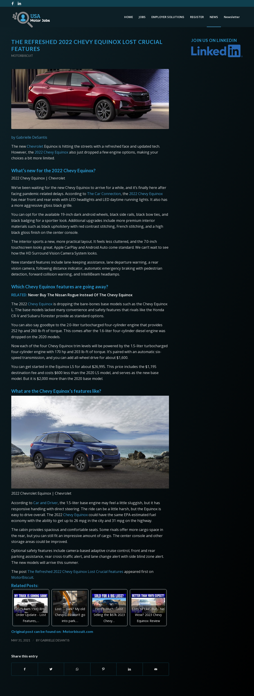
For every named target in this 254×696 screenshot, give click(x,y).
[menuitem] (128, 17)
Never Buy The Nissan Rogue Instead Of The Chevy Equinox (80, 294)
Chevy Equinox (40, 303)
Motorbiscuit (22, 55)
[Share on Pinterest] (103, 669)
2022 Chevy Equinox (51, 152)
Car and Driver (45, 502)
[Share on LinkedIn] (130, 669)
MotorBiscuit (22, 577)
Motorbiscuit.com (78, 631)
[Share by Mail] (156, 669)
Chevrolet (35, 146)
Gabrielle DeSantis (55, 640)
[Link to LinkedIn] (19, 3)
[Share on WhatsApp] (77, 669)
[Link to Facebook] (12, 3)
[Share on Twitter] (51, 669)
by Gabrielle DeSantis (29, 137)
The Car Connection (104, 193)
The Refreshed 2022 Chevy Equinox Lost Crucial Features (75, 571)
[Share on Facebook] (24, 669)
